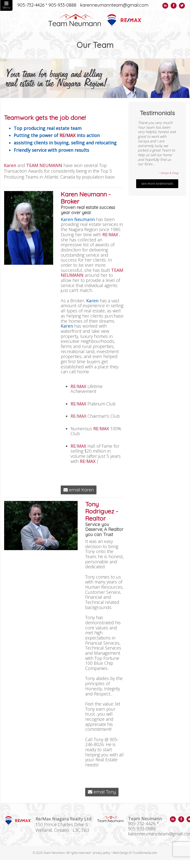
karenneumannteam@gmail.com (114, 5)
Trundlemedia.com (144, 853)
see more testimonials (157, 183)
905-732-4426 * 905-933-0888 (46, 5)
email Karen (78, 490)
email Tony (102, 792)
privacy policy (101, 853)
